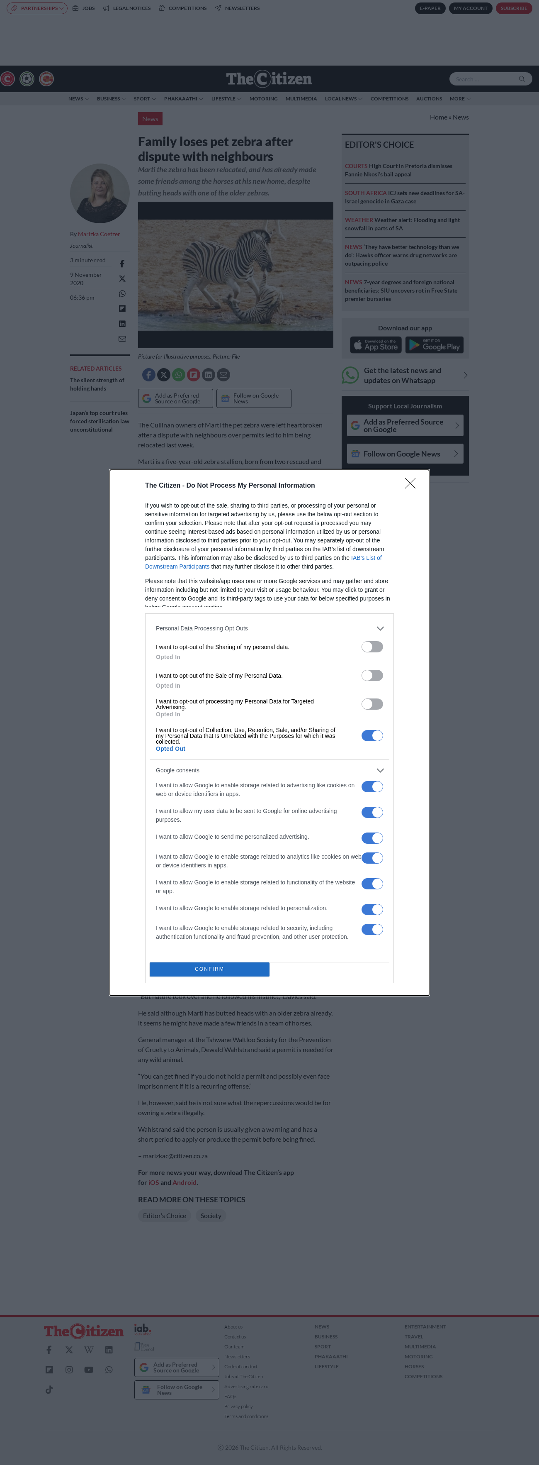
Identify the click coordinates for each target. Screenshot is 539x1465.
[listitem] (269, 628)
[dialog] (269, 733)
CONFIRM (209, 969)
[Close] (413, 486)
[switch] (372, 646)
